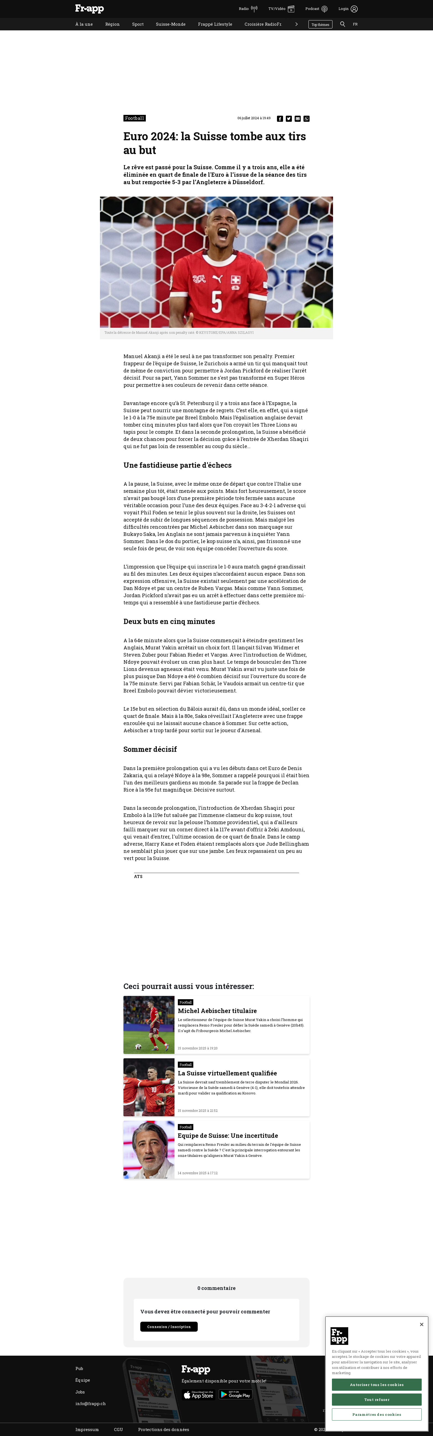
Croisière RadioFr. (259, 31)
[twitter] (289, 119)
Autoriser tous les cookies (376, 1384)
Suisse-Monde (166, 31)
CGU (118, 1429)
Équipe (82, 1380)
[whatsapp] (306, 119)
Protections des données (163, 1429)
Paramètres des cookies (376, 1414)
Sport (133, 31)
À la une (80, 31)
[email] (298, 119)
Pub (79, 1368)
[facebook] (280, 119)
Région (108, 31)
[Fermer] (422, 1324)
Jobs (80, 1392)
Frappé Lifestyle (211, 31)
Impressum (87, 1429)
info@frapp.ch (90, 1403)
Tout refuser (377, 1399)
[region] (377, 1374)
